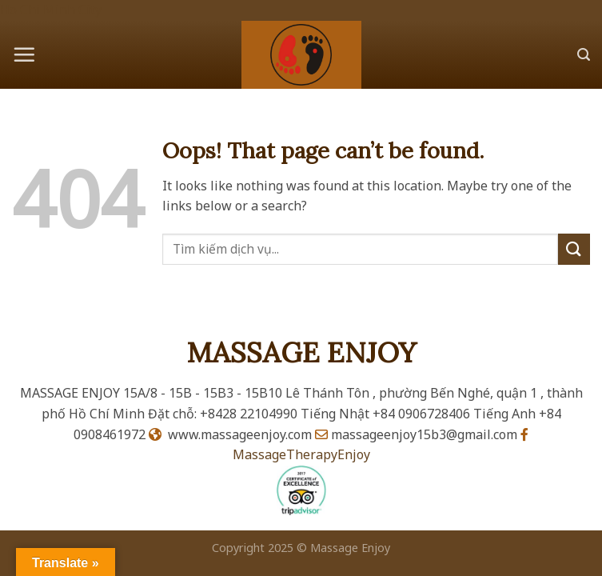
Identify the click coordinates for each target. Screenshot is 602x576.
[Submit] (574, 249)
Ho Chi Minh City (51, 9)
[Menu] (24, 54)
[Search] (583, 54)
